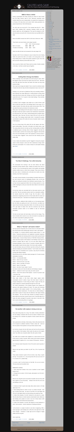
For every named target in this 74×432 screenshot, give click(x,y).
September (51, 26)
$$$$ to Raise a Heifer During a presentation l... (54, 39)
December (51, 22)
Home (28, 422)
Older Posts (41, 422)
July (49, 29)
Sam (53, 56)
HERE (16, 146)
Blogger (55, 429)
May (49, 32)
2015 (49, 19)
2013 (49, 51)
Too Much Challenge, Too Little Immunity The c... (54, 44)
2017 (49, 16)
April (50, 33)
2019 (49, 13)
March (50, 35)
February (50, 36)
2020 (49, 12)
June (50, 30)
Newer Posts (15, 422)
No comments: (25, 69)
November (51, 23)
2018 (49, 15)
